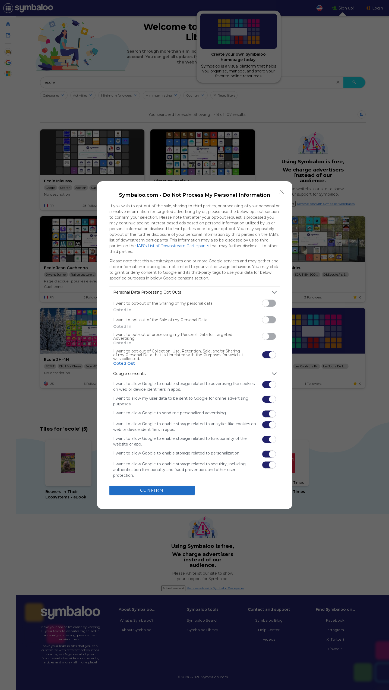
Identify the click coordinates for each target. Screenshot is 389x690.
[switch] (269, 303)
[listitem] (194, 292)
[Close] (282, 192)
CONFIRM (152, 490)
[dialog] (194, 345)
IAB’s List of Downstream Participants (173, 245)
